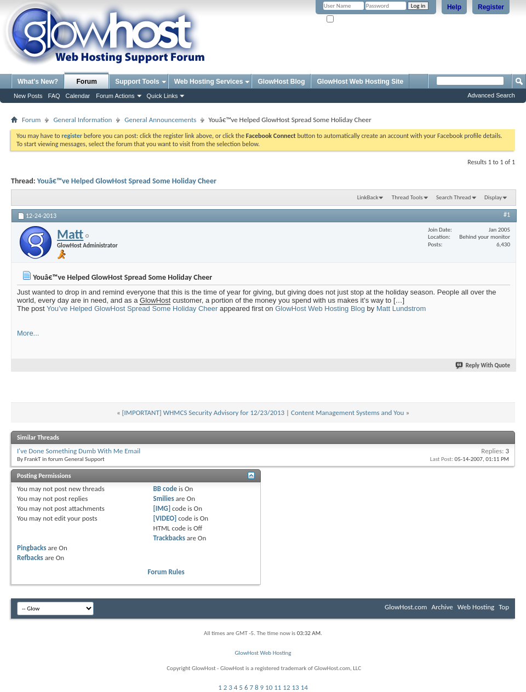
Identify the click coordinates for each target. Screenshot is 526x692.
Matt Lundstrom (401, 308)
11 (277, 687)
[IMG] (162, 508)
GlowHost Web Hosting (263, 652)
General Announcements (160, 120)
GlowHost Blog (281, 81)
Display (493, 197)
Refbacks (30, 557)
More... (28, 333)
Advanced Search (491, 95)
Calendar (78, 96)
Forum (87, 81)
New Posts (28, 96)
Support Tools (137, 81)
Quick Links (162, 96)
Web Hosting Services (208, 81)
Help (454, 7)
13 (295, 687)
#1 (507, 214)
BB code (165, 489)
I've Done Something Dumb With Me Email (78, 451)
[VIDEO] (165, 518)
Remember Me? (350, 19)
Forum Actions (115, 96)
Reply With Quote (483, 365)
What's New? (38, 81)
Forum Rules (166, 572)
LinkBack (368, 197)
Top (504, 607)
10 (268, 687)
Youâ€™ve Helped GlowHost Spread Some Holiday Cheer (126, 181)
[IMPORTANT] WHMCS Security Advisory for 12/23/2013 (203, 412)
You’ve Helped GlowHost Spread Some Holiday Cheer (132, 308)
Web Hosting (476, 607)
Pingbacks (31, 548)
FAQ (54, 96)
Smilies (163, 498)
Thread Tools (407, 197)
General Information (82, 120)
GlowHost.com (406, 607)
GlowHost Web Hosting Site (360, 81)
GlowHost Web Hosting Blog (320, 308)
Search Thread (453, 197)
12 (286, 687)
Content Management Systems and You (347, 412)
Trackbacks (169, 538)
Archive (442, 607)
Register (491, 7)
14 (304, 687)
